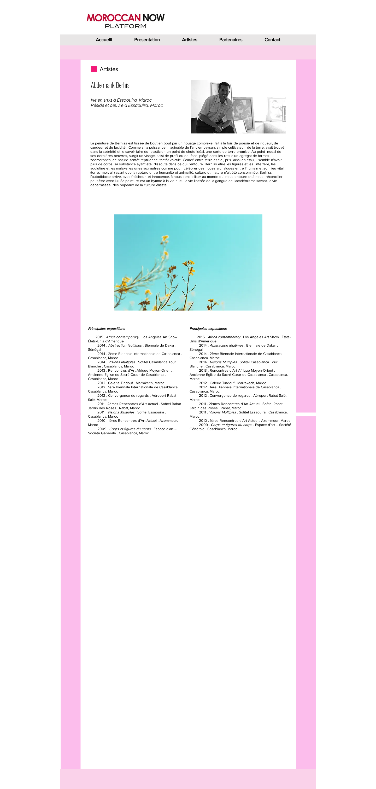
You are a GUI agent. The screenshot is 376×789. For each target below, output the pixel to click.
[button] (188, 262)
